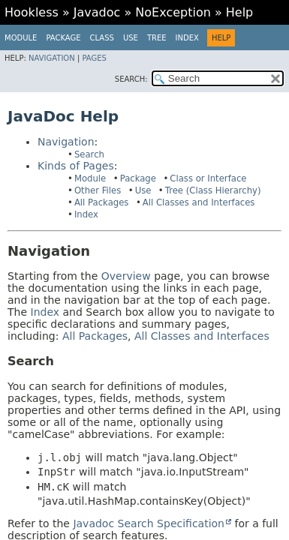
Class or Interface (208, 178)
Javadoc (97, 12)
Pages (94, 58)
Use (143, 190)
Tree (157, 38)
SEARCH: (131, 79)
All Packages (101, 202)
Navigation (52, 58)
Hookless (32, 12)
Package (63, 38)
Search (89, 154)
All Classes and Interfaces (199, 202)
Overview (126, 276)
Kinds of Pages (76, 166)
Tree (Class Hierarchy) (213, 190)
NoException (173, 12)
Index (187, 38)
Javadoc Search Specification (148, 524)
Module (21, 38)
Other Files (97, 190)
